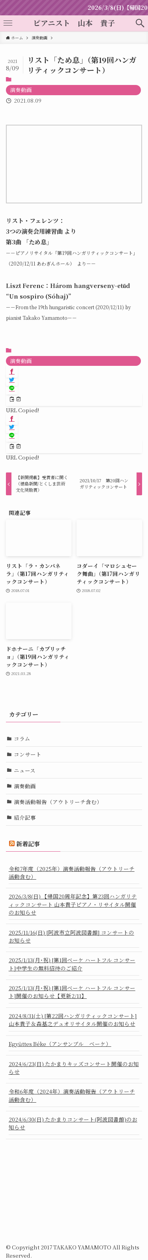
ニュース (25, 770)
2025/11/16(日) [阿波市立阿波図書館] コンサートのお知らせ (71, 936)
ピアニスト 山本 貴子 (74, 23)
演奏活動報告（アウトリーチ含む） (58, 802)
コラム (22, 738)
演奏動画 (21, 90)
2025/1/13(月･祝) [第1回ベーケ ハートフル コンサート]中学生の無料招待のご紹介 (72, 964)
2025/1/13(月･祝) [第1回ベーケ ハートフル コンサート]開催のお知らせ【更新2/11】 (72, 992)
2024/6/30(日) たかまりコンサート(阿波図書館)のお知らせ (73, 1123)
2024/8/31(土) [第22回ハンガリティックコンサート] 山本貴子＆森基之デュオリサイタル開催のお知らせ (73, 1020)
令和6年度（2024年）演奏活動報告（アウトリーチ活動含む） (72, 1095)
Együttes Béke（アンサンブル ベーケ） (60, 1044)
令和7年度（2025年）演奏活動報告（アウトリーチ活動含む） (72, 872)
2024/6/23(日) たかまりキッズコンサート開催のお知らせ (74, 1068)
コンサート (27, 754)
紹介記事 (25, 817)
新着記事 (28, 843)
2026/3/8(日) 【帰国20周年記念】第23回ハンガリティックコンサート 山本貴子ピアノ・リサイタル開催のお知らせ (73, 904)
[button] (140, 23)
